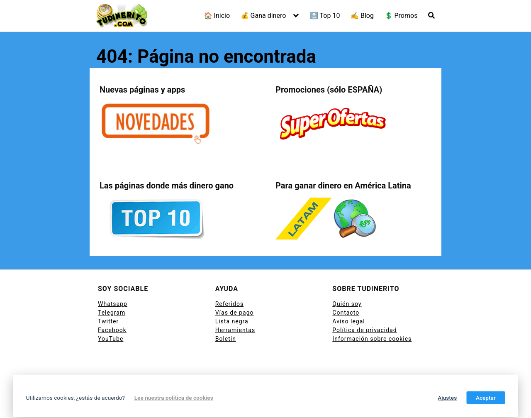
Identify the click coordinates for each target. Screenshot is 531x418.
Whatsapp (112, 304)
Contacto (345, 312)
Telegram (111, 312)
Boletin (225, 338)
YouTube (110, 338)
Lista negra (231, 321)
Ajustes (447, 397)
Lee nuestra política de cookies (173, 397)
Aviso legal (348, 321)
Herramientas (235, 330)
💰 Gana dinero (263, 16)
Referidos (229, 304)
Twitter (108, 321)
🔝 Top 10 (325, 16)
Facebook (112, 330)
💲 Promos (401, 16)
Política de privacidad (364, 330)
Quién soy (346, 304)
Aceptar (486, 397)
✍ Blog (362, 16)
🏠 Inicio (217, 16)
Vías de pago (234, 312)
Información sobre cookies (372, 338)
